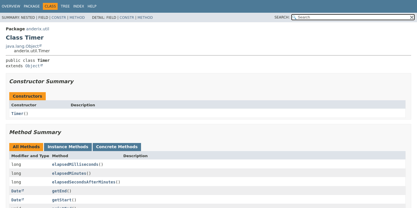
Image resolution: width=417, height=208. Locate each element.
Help (92, 6)
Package (32, 6)
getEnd (59, 191)
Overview (11, 6)
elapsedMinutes (69, 173)
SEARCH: (282, 17)
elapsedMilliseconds (75, 164)
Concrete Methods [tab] (117, 146)
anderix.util (37, 29)
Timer (17, 113)
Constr (59, 18)
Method (77, 18)
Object (32, 66)
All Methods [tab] (26, 146)
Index (78, 6)
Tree (65, 6)
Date (16, 191)
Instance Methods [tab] (67, 146)
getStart (62, 200)
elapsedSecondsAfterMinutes (84, 182)
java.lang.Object (22, 46)
